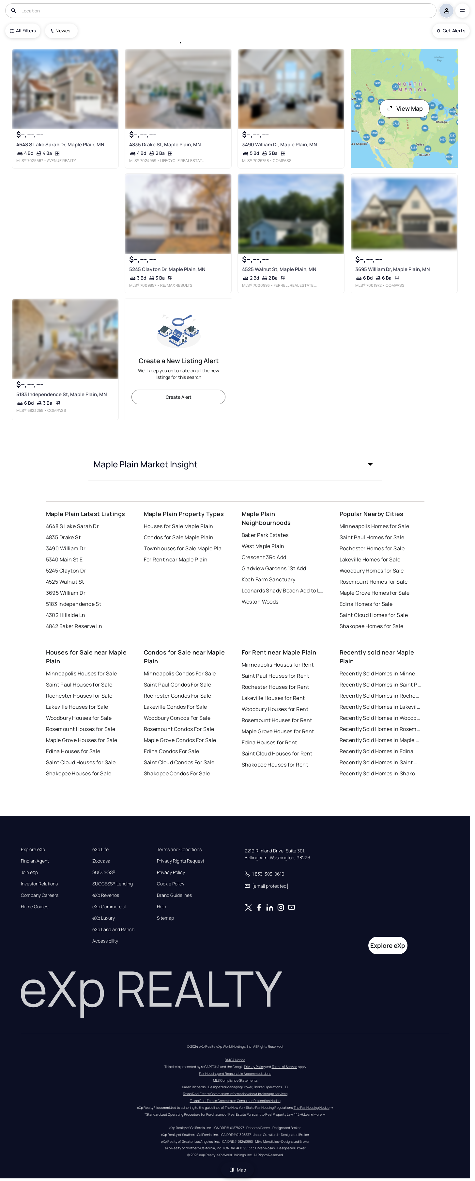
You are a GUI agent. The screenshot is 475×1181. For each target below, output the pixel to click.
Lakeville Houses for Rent (273, 698)
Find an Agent (35, 861)
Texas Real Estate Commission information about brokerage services (235, 1094)
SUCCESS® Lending (112, 884)
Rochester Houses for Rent (275, 686)
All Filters (23, 30)
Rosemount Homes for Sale (374, 581)
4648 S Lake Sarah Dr (72, 526)
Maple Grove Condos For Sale (180, 740)
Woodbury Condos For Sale (177, 717)
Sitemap (165, 918)
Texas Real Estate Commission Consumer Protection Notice (235, 1100)
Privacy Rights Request (180, 861)
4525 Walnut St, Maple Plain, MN (279, 269)
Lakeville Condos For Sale (175, 706)
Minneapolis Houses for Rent (278, 664)
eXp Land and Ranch (113, 929)
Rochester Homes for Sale (372, 548)
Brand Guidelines (174, 895)
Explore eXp (33, 849)
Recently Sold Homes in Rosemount (380, 729)
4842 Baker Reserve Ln (74, 626)
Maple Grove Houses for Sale (81, 740)
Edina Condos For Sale (171, 751)
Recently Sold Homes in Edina (377, 751)
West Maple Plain (263, 546)
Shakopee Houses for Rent (275, 764)
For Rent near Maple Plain (176, 559)
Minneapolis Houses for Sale (81, 673)
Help (161, 906)
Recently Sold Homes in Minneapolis (380, 673)
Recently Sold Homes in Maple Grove (380, 740)
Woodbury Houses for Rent (275, 709)
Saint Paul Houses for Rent (275, 675)
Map (237, 1170)
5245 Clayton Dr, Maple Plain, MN (167, 269)
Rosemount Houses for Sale (80, 729)
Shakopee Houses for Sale (79, 773)
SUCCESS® (103, 872)
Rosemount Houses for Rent (277, 720)
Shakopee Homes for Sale (372, 626)
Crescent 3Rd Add (264, 557)
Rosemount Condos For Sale (179, 729)
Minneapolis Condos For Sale (180, 673)
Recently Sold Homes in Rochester (380, 695)
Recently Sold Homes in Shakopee (380, 773)
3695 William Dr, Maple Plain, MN (392, 269)
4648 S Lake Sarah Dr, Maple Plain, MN (60, 144)
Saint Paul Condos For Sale (177, 684)
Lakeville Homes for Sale (370, 559)
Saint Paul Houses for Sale (79, 684)
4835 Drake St (63, 537)
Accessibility (105, 941)
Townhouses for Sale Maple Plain (184, 548)
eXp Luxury (103, 918)
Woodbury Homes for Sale (372, 570)
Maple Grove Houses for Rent (278, 731)
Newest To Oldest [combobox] (64, 30)
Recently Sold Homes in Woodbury (380, 717)
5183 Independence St (73, 603)
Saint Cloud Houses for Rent (277, 753)
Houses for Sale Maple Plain (178, 526)
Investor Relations (39, 884)
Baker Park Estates (265, 535)
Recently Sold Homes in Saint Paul (380, 684)
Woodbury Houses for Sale (79, 717)
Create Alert (179, 397)
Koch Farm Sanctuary (269, 579)
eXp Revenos (105, 895)
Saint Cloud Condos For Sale (179, 762)
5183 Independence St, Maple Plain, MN (61, 394)
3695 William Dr (66, 592)
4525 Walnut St (65, 581)
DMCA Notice (235, 1060)
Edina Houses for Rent (269, 742)
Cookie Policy (170, 884)
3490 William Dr (66, 548)
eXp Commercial (109, 906)
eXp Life (100, 849)
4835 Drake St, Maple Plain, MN (165, 144)
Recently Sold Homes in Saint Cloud (380, 762)
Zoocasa (101, 861)
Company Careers (39, 895)
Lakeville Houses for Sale (77, 706)
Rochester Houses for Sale (79, 695)
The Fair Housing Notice (311, 1107)
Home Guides (34, 906)
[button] (235, 464)
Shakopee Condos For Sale (177, 773)
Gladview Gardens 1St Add (274, 568)
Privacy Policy (171, 872)
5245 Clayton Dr (66, 570)
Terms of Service (284, 1066)
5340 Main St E (64, 559)
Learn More (313, 1114)
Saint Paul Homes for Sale (372, 537)
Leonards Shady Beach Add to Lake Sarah (282, 590)
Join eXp (29, 872)
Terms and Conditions (179, 849)
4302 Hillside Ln (65, 615)
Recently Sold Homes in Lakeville (380, 706)
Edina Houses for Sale (73, 751)
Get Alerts (451, 30)
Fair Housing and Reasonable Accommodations (235, 1073)
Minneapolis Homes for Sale (374, 526)
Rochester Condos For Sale (177, 695)
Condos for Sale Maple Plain (179, 537)
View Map (404, 108)
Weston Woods (260, 601)
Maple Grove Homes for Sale (374, 592)
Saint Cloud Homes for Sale (374, 615)
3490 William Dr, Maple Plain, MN (279, 144)
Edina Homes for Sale (366, 603)
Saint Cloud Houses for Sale (81, 762)
